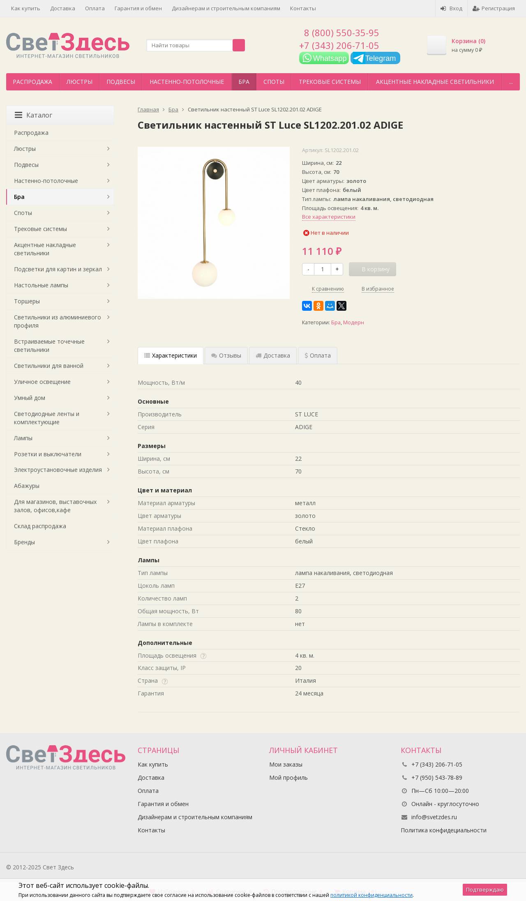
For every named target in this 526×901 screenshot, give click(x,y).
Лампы (23, 438)
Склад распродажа (40, 526)
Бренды (24, 542)
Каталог (33, 115)
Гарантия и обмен (138, 8)
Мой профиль (288, 777)
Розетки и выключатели (47, 454)
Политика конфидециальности (444, 830)
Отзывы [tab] (226, 355)
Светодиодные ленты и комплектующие (46, 418)
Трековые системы (330, 81)
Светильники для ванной (48, 366)
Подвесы (120, 81)
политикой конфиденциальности (371, 895)
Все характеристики (328, 216)
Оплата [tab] (318, 355)
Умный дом (29, 398)
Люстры (79, 81)
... (511, 81)
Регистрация (494, 8)
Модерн (353, 322)
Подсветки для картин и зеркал (58, 269)
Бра (243, 81)
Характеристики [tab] (170, 355)
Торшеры (27, 301)
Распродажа (32, 81)
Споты (273, 81)
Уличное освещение (42, 382)
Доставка (62, 8)
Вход (451, 8)
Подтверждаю (485, 889)
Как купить (25, 8)
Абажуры (26, 486)
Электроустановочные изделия (58, 470)
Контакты (303, 8)
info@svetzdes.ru (434, 817)
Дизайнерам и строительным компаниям (226, 8)
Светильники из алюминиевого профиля (57, 321)
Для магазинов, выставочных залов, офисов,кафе (55, 506)
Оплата (95, 8)
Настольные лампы (41, 285)
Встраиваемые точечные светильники (49, 345)
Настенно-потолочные (187, 81)
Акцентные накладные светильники (435, 81)
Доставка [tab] (273, 355)
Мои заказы (285, 764)
